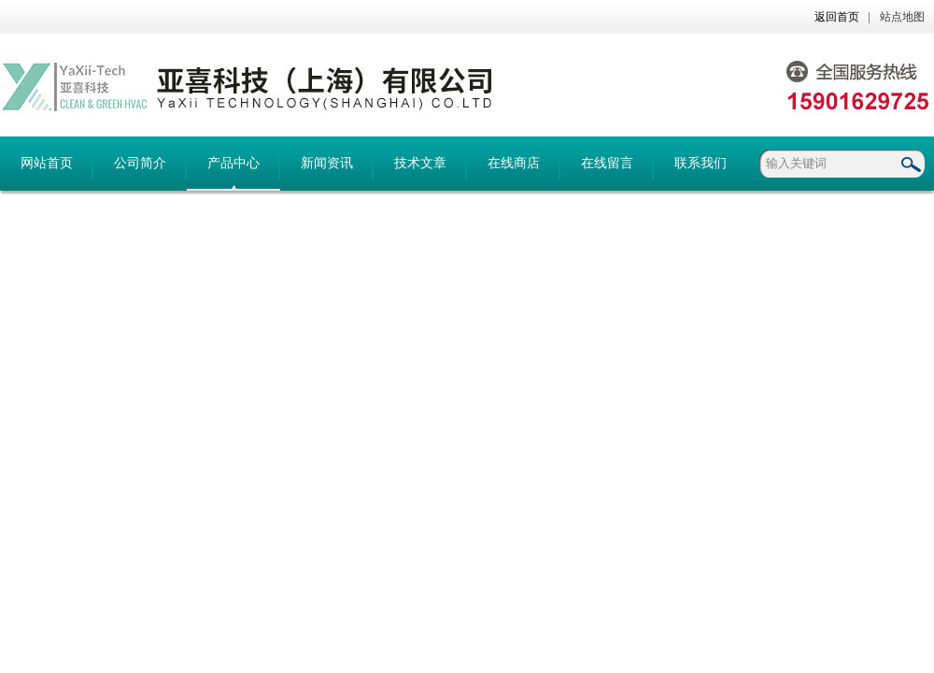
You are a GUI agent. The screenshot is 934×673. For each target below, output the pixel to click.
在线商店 (514, 163)
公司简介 (140, 163)
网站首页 (47, 163)
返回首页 (836, 16)
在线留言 (607, 163)
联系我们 (700, 163)
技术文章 (420, 163)
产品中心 (233, 163)
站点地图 (902, 16)
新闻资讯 (327, 163)
